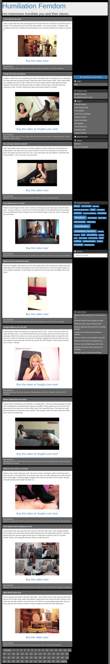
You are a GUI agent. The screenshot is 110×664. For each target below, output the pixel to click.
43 (58, 658)
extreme (77, 213)
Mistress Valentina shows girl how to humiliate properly (90, 328)
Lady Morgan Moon (15, 587)
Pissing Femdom (35, 645)
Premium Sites (80, 91)
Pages (77, 81)
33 (13, 658)
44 (62, 658)
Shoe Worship (48, 136)
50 (22, 661)
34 (18, 658)
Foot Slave (41, 461)
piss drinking (92, 235)
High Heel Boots (65, 521)
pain (83, 235)
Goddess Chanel (15, 136)
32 (9, 658)
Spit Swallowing (58, 68)
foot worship (79, 222)
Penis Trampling (59, 322)
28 (58, 654)
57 (53, 661)
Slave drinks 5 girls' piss (12, 592)
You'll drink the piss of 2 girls (14, 203)
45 (67, 658)
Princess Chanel (25, 136)
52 (31, 661)
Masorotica (27, 392)
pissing (101, 235)
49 (18, 661)
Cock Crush (47, 322)
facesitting (102, 213)
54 (40, 661)
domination (100, 210)
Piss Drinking (32, 256)
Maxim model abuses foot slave (14, 399)
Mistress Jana (23, 521)
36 (27, 658)
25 (44, 654)
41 (49, 658)
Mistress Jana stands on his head (15, 469)
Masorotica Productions (16, 392)
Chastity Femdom (80, 117)
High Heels (40, 136)
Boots (31, 322)
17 (9, 654)
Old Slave (31, 587)
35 (22, 658)
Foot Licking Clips (80, 126)
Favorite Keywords (82, 203)
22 (31, 654)
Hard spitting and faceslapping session (17, 526)
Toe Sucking (15, 463)
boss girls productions (81, 210)
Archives (78, 251)
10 (47, 650)
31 (4, 658)
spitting (77, 241)
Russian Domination (81, 147)
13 (60, 650)
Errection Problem (34, 198)
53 (36, 661)
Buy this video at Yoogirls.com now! (37, 129)
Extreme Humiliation (64, 256)
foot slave (102, 218)
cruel (93, 210)
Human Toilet (49, 645)
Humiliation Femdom (34, 6)
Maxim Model (33, 461)
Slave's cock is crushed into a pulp (16, 261)
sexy (75, 238)
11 (51, 650)
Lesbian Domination (58, 136)
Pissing (56, 256)
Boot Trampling (38, 322)
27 (53, 654)
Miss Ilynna (25, 461)
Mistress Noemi (23, 256)
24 (40, 654)
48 (13, 661)
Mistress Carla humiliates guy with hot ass (88, 344)
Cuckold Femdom (80, 104)
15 (69, 650)
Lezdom (67, 136)
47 (9, 661)
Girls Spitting (78, 123)
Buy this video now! (37, 60)
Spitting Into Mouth (25, 68)
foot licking (92, 218)
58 (58, 661)
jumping (100, 231)
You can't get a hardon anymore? (15, 144)
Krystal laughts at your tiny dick (15, 327)
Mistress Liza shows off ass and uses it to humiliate (88, 348)
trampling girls (89, 245)
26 (49, 654)
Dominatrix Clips (80, 130)
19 (18, 654)
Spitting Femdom (15, 68)
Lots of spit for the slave (12, 19)
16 (4, 654)
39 (40, 658)
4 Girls (51, 68)
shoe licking (83, 238)
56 (49, 661)
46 (4, 661)
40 (44, 658)
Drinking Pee (57, 645)
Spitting (60, 587)
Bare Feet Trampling (54, 521)
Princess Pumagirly (15, 322)
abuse (76, 206)
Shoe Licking (59, 461)
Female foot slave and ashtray (14, 74)
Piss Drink (50, 256)
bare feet (95, 206)
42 (53, 658)
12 (56, 650)
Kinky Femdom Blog (81, 107)
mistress (77, 235)
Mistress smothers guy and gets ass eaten (88, 320)
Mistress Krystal (35, 392)
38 (36, 658)
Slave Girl (33, 136)
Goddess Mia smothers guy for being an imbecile (88, 333)
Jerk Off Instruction (23, 198)
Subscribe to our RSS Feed (90, 77)
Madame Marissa (80, 94)
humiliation (82, 226)
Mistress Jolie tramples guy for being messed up (89, 316)
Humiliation (45, 68)
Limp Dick (43, 198)
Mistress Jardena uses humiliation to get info (89, 338)
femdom (80, 217)
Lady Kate (25, 587)
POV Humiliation (41, 256)
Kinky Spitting (79, 111)
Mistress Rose (14, 256)
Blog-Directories (81, 137)
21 (27, 654)
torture (99, 241)
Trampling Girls (14, 521)
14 (65, 650)
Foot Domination (49, 461)
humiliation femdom (85, 231)
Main (76, 84)
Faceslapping (67, 587)
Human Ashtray (15, 138)
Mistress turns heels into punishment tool (88, 341)
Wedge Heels (25, 322)
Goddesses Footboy (15, 461)
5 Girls (43, 645)
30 (67, 654)
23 (36, 654)
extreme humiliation (89, 213)
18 (13, 654)
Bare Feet (44, 521)
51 (27, 661)
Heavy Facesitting (80, 120)
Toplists (78, 140)
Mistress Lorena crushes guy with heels (87, 352)
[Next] (63, 661)
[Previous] (7, 650)
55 (44, 661)
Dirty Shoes (6, 138)
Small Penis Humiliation (48, 392)
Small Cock (59, 392)
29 (62, 654)
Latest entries (80, 312)
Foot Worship (7, 463)
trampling (78, 245)
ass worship (86, 206)
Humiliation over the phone (83, 97)
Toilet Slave (18, 645)
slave (101, 238)
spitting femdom (89, 241)
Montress (77, 144)
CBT (52, 322)
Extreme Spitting (37, 68)
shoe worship (93, 238)
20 (22, 654)
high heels (91, 222)
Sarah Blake (13, 198)
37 (31, 658)
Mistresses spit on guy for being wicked (87, 324)
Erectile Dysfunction (53, 198)
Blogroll (78, 101)
